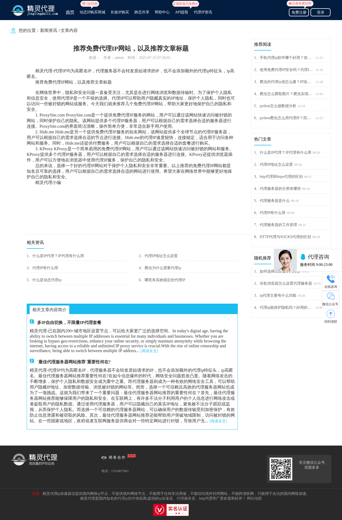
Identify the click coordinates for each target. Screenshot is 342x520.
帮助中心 (162, 12)
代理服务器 (186, 498)
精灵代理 (43, 71)
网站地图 (254, 498)
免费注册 (298, 11)
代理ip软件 (126, 498)
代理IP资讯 (203, 12)
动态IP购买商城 (92, 10)
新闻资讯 (48, 30)
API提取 (182, 10)
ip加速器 (166, 498)
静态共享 (141, 12)
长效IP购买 (120, 12)
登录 (320, 12)
